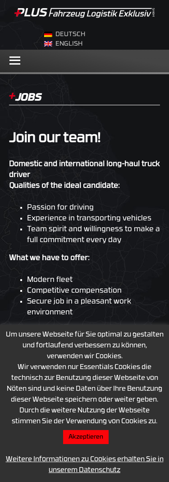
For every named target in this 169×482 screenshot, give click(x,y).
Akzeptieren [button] (86, 437)
